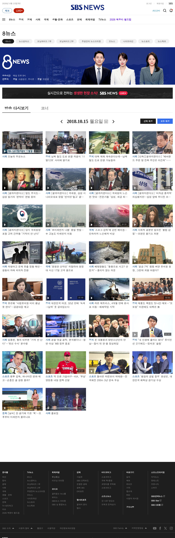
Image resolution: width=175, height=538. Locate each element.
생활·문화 (57, 19)
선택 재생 (148, 121)
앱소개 (129, 491)
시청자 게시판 (132, 498)
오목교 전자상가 (109, 504)
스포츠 (69, 19)
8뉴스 (12, 19)
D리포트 (80, 491)
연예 (79, 19)
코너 (44, 108)
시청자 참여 (26, 528)
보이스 (55, 497)
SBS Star (156, 500)
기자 (128, 487)
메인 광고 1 (87, 436)
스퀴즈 (154, 487)
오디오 (55, 488)
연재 (79, 471)
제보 (128, 480)
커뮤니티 (155, 484)
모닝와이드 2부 (67, 41)
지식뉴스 (155, 476)
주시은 (31, 79)
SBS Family (120, 528)
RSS (128, 494)
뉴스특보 (162, 41)
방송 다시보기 (16, 108)
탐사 (79, 508)
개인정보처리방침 (67, 528)
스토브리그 (106, 487)
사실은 (80, 476)
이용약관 (51, 528)
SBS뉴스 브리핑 (59, 500)
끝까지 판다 (82, 504)
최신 (4, 476)
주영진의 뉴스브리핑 (91, 41)
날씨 (128, 476)
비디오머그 (106, 471)
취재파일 (90, 19)
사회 (37, 19)
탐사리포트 (81, 499)
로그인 (149, 3)
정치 (21, 19)
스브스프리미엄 (158, 471)
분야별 (5, 471)
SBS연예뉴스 (158, 496)
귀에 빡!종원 (107, 480)
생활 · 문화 (7, 494)
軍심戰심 (56, 476)
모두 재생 (165, 121)
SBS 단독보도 (83, 480)
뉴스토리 (145, 41)
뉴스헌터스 (24, 41)
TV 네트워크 (7, 505)
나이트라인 (128, 41)
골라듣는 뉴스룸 (59, 493)
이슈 (4, 509)
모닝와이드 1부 (44, 41)
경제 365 (81, 487)
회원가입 (160, 3)
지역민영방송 (139, 528)
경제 (29, 19)
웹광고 (40, 528)
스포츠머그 (106, 476)
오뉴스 (112, 41)
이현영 (46, 79)
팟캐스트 (155, 480)
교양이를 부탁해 (109, 484)
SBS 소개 (8, 528)
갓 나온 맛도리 (108, 500)
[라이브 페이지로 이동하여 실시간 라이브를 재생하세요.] (19, 10)
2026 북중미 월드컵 (120, 19)
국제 (46, 19)
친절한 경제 (82, 484)
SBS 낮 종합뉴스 (59, 504)
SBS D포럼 (157, 504)
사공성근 (22, 79)
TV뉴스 (102, 19)
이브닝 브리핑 (58, 480)
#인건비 (156, 10)
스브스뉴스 (106, 495)
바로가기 (130, 471)
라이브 (129, 484)
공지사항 (130, 507)
